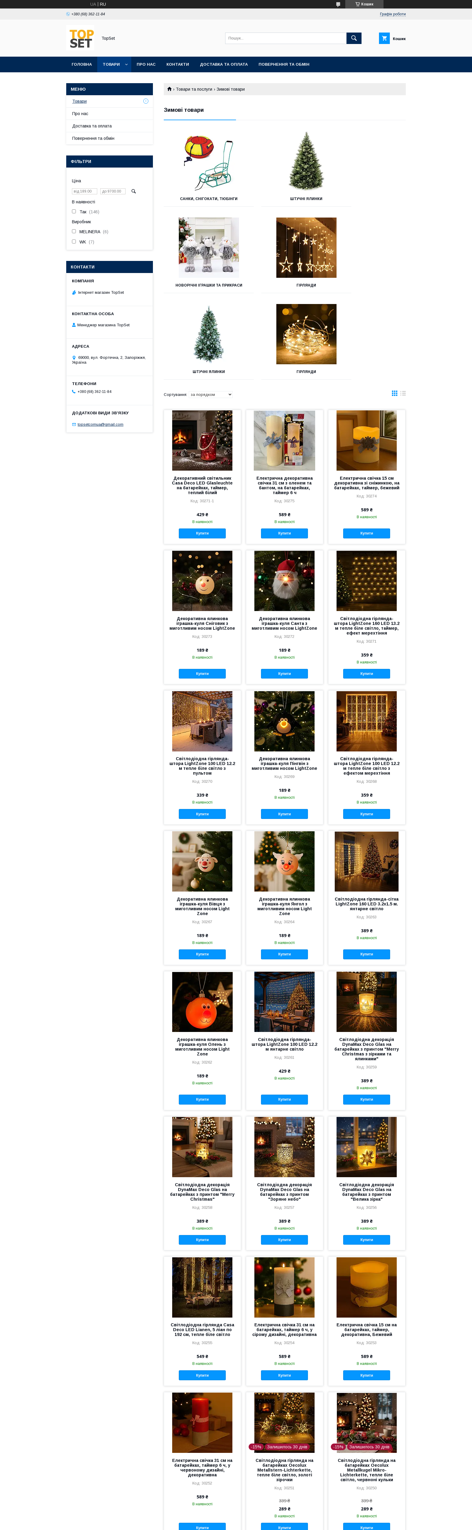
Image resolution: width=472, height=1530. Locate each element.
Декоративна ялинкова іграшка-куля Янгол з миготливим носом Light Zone (284, 824)
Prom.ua (264, 1516)
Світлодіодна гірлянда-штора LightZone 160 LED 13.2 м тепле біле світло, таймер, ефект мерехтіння (366, 543)
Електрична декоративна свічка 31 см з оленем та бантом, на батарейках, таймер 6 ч (284, 403)
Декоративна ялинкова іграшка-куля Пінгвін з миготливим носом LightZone (284, 681)
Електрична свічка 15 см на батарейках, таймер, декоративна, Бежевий (367, 1247)
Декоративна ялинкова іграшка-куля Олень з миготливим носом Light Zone (202, 964)
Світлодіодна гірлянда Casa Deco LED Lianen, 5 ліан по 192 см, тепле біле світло (202, 1247)
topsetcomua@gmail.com (100, 424)
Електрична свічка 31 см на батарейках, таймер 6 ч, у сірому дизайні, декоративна (284, 1247)
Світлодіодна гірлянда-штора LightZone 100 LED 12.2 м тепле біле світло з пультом (202, 683)
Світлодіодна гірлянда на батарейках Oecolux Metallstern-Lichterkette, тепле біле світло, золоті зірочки (284, 1388)
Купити (202, 451)
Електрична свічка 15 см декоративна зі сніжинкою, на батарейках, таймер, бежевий (366, 400)
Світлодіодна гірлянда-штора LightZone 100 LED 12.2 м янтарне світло (284, 962)
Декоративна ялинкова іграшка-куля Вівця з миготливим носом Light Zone (202, 824)
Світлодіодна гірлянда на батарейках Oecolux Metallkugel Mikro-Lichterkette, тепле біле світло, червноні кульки (367, 1388)
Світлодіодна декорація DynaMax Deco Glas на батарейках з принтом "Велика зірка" (366, 1109)
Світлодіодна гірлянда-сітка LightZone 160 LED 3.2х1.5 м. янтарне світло (367, 821)
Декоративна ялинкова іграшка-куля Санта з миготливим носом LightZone (284, 541)
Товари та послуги (194, 89)
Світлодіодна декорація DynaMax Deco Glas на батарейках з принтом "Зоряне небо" (284, 1109)
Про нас (146, 64)
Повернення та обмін (284, 64)
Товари (111, 64)
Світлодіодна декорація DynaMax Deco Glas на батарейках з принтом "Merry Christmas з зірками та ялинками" (366, 967)
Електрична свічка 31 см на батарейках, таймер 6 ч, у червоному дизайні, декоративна (202, 1385)
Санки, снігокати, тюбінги (201, 199)
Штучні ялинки (285, 199)
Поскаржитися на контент (233, 1522)
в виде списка (403, 312)
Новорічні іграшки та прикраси (368, 201)
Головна (82, 64)
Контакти (177, 64)
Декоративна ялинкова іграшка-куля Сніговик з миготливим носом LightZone (202, 541)
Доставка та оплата (224, 64)
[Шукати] (354, 38)
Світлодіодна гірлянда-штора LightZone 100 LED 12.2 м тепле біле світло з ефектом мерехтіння (366, 683)
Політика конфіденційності (281, 1522)
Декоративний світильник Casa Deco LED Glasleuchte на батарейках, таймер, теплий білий (202, 403)
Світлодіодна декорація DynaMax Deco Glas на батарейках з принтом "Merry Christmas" (202, 1109)
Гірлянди (201, 289)
